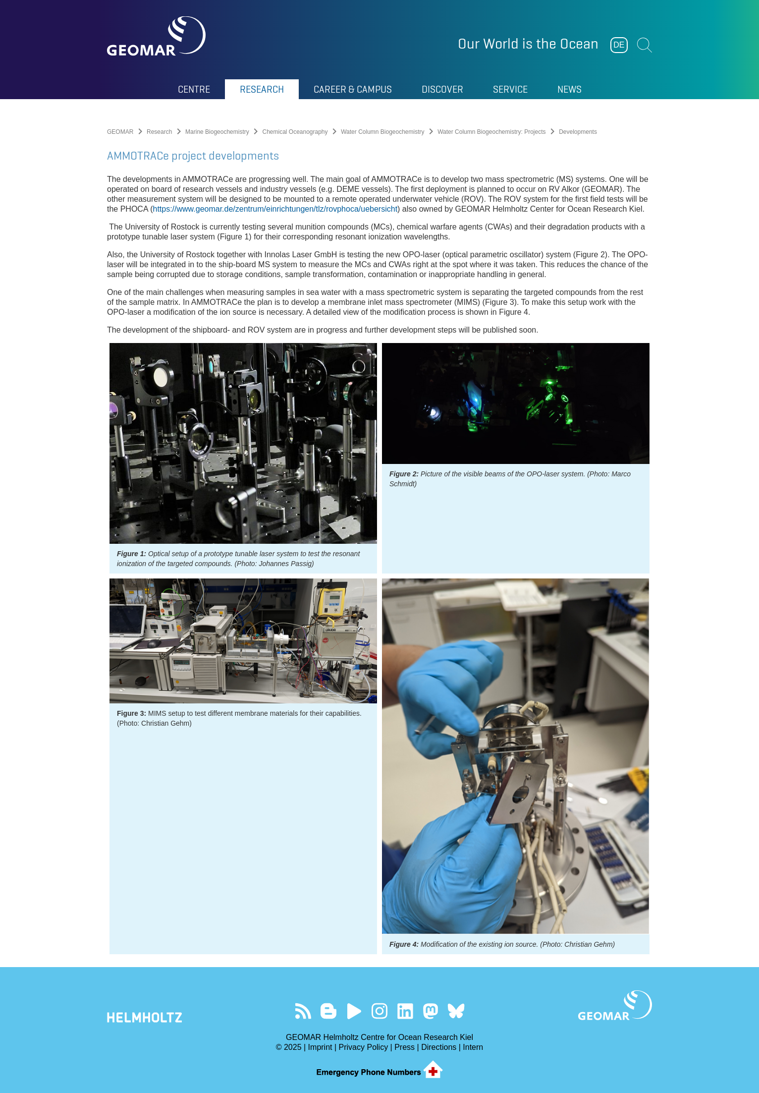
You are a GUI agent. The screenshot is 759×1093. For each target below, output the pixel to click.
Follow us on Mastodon (430, 1011)
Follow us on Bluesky (456, 1011)
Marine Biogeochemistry (217, 131)
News (569, 89)
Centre (194, 89)
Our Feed (303, 1011)
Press (404, 1047)
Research (262, 89)
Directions (438, 1047)
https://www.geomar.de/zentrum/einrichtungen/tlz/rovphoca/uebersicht (275, 209)
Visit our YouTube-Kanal (354, 1011)
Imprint (320, 1047)
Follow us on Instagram (379, 1011)
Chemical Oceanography (294, 131)
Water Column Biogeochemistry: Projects (491, 131)
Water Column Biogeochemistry (382, 131)
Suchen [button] (644, 45)
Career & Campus (353, 89)
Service (510, 89)
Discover (442, 89)
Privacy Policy (363, 1047)
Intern (473, 1047)
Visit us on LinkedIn (405, 1011)
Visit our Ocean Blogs (328, 1011)
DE (618, 45)
